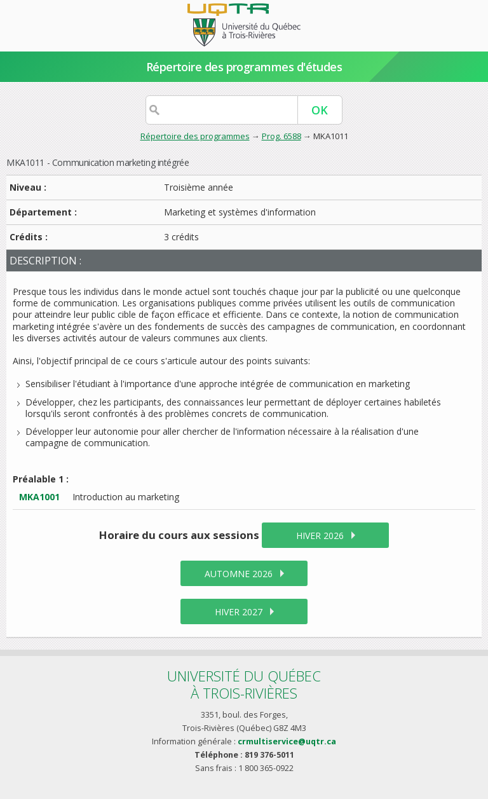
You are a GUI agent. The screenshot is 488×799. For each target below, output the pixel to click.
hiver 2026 (320, 535)
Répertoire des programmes (195, 136)
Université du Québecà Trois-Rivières (244, 684)
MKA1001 (39, 497)
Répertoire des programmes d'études (244, 66)
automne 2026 (239, 574)
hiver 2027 (238, 612)
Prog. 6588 (281, 136)
